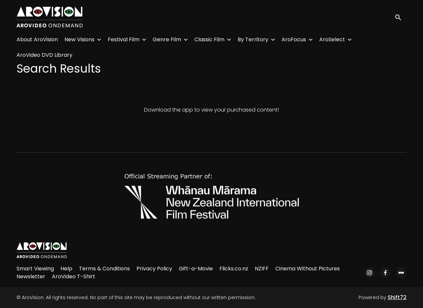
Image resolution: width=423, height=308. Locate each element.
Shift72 (397, 297)
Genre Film (167, 39)
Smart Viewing (35, 268)
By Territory (253, 39)
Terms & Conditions (104, 268)
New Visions (79, 39)
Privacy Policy (154, 268)
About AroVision (37, 39)
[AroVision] (42, 250)
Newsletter (31, 276)
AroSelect (332, 39)
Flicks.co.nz (233, 268)
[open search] (400, 17)
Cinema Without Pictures (307, 268)
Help (66, 268)
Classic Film (209, 39)
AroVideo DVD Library (44, 55)
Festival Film (123, 39)
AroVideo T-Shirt (73, 276)
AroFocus (294, 39)
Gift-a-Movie (196, 268)
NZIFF (262, 268)
